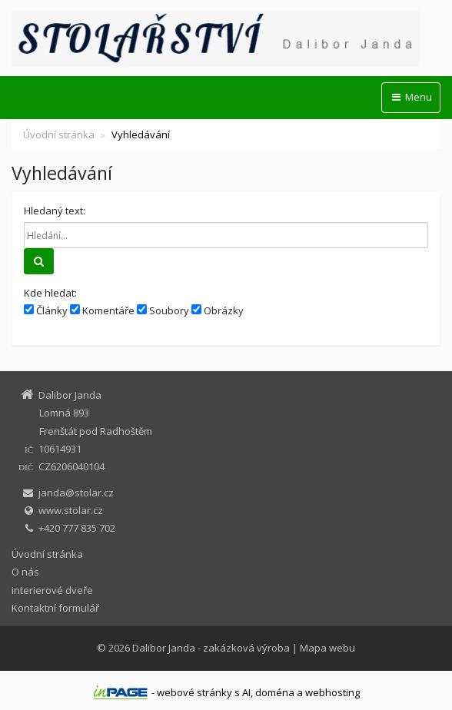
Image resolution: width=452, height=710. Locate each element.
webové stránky (194, 692)
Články (46, 310)
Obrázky (217, 310)
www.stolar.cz (70, 510)
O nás (25, 572)
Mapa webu (327, 648)
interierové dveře (52, 590)
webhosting (332, 692)
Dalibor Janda (163, 648)
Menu (411, 97)
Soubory (163, 310)
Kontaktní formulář (55, 608)
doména (274, 692)
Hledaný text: (54, 210)
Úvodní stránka (59, 134)
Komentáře (102, 310)
